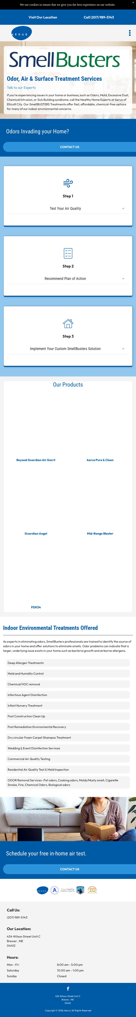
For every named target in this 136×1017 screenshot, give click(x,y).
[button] (130, 24)
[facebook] (68, 989)
